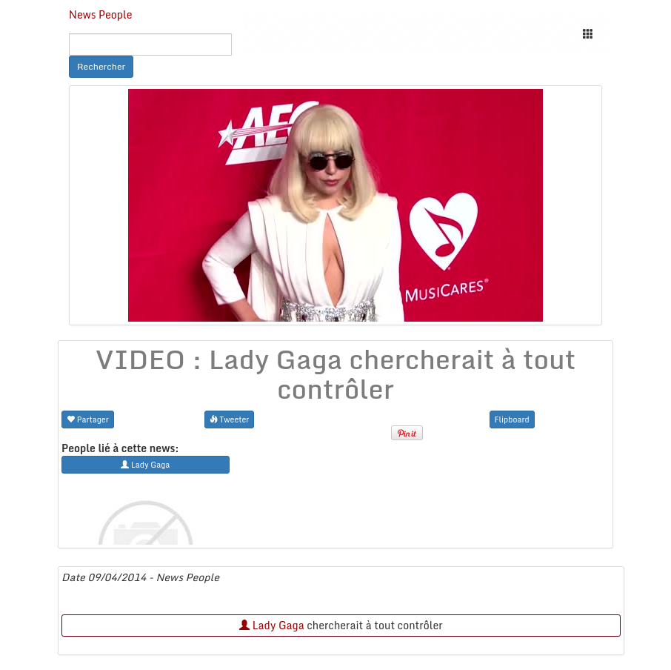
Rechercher (101, 66)
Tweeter (230, 419)
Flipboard (512, 419)
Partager (88, 419)
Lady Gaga (271, 625)
